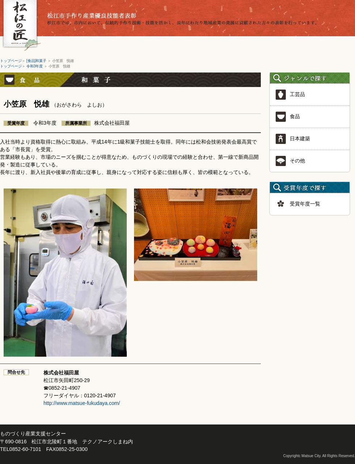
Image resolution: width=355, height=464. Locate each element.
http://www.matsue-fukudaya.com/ (81, 403)
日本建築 (292, 138)
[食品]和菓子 (36, 61)
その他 (290, 161)
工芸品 (290, 94)
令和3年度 (35, 66)
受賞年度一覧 (297, 204)
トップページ (11, 61)
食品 (287, 116)
